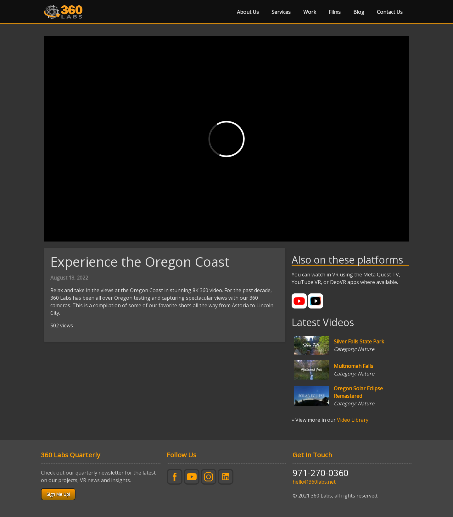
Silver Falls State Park (359, 341)
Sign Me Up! (58, 494)
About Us (248, 11)
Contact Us (390, 11)
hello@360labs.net (314, 481)
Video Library (352, 419)
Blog (358, 11)
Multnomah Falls (353, 366)
